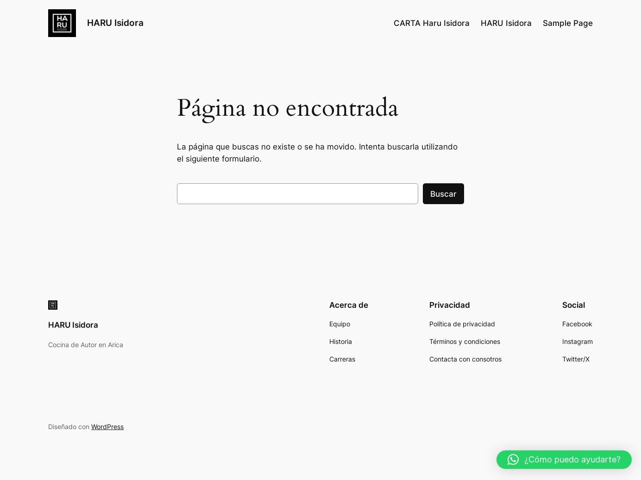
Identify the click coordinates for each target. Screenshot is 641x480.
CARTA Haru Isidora (432, 23)
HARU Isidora (115, 22)
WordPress (107, 426)
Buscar (443, 194)
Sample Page (568, 23)
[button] (564, 459)
